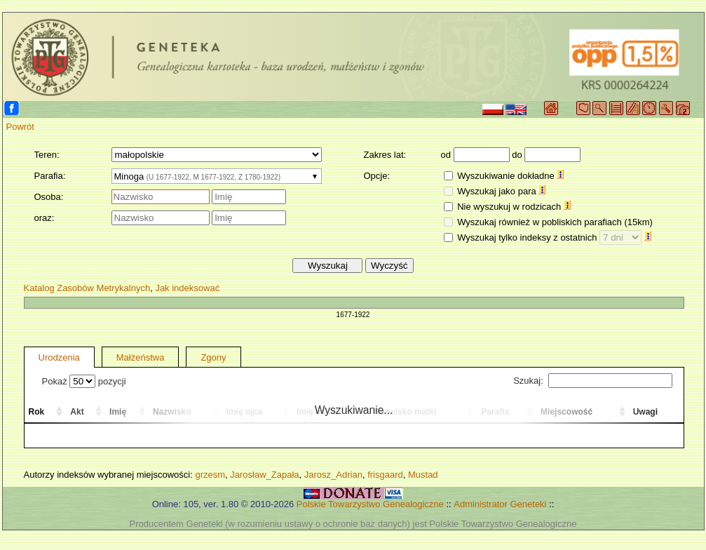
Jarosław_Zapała (264, 474)
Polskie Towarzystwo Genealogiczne (370, 504)
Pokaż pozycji (84, 381)
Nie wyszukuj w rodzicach (514, 206)
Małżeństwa (140, 357)
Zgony (213, 357)
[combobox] (216, 176)
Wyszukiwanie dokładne (510, 175)
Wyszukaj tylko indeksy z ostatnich (554, 237)
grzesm (210, 474)
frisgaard (385, 474)
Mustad (423, 474)
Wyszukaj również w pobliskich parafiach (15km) (555, 222)
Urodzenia (59, 357)
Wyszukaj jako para (501, 191)
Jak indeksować (187, 288)
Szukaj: (592, 380)
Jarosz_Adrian (333, 474)
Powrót (20, 126)
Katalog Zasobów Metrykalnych (87, 288)
